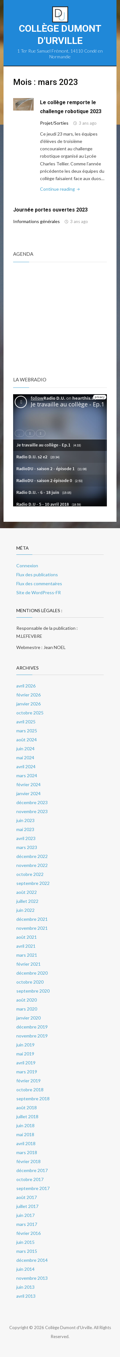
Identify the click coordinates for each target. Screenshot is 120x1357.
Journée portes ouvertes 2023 (50, 210)
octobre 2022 (30, 874)
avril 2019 (26, 1062)
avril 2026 (26, 685)
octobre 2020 (30, 982)
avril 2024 (26, 766)
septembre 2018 (33, 1098)
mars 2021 (26, 955)
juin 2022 (25, 910)
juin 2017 (25, 1215)
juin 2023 (25, 820)
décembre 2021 (32, 919)
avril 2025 (26, 721)
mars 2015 (26, 1251)
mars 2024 (26, 775)
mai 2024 (25, 757)
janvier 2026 (28, 703)
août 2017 (26, 1197)
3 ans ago (88, 123)
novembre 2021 (32, 928)
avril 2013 (26, 1296)
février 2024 (28, 784)
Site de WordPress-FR (38, 592)
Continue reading (60, 189)
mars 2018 (26, 1152)
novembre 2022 (32, 865)
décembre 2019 (32, 1026)
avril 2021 (26, 946)
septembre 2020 (33, 991)
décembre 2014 (32, 1260)
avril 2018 (26, 1143)
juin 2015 (25, 1242)
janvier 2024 (28, 793)
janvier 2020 (28, 1017)
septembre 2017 (33, 1188)
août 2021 (26, 937)
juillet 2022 (27, 901)
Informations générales (36, 221)
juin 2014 (25, 1269)
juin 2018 (25, 1125)
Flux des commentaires (39, 583)
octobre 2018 (30, 1089)
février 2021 (28, 964)
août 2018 (26, 1107)
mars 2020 (26, 1009)
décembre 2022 (32, 856)
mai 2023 (25, 829)
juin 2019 (25, 1044)
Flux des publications (37, 574)
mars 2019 (26, 1071)
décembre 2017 (32, 1170)
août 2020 (26, 1000)
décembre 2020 (32, 973)
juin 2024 (25, 748)
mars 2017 (26, 1224)
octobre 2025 (30, 712)
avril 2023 (26, 838)
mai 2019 (25, 1053)
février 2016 (28, 1233)
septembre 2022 (33, 883)
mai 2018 (25, 1134)
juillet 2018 (27, 1116)
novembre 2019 (32, 1035)
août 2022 (26, 892)
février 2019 (28, 1080)
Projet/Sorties (54, 123)
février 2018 (28, 1161)
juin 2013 (25, 1287)
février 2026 (28, 694)
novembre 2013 (32, 1278)
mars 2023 (26, 847)
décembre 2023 (32, 802)
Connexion (27, 565)
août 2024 (26, 739)
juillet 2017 (27, 1206)
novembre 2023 (32, 811)
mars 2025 (26, 730)
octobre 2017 (30, 1179)
